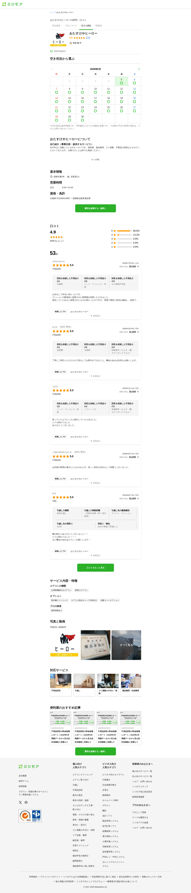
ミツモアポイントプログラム (89, 881)
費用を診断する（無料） (96, 208)
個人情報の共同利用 (64, 881)
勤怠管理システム (110, 821)
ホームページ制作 (110, 800)
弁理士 (105, 790)
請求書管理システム (111, 852)
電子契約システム (110, 836)
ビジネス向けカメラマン (113, 774)
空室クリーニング (81, 845)
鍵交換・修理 (79, 840)
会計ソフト (107, 816)
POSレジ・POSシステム (113, 857)
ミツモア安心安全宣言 (142, 792)
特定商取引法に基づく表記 (104, 877)
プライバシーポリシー (50, 877)
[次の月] (139, 69)
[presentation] (56, 26)
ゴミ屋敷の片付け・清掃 (84, 830)
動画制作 (106, 795)
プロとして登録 (139, 812)
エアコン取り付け (81, 780)
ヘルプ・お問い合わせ (142, 781)
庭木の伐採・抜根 (81, 800)
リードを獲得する (140, 817)
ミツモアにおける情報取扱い (76, 877)
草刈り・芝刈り (80, 825)
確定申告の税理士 (81, 856)
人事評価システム (110, 841)
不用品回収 (78, 790)
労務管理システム (110, 846)
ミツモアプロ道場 (140, 822)
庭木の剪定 (78, 795)
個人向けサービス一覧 (142, 771)
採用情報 (23, 786)
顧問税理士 (78, 861)
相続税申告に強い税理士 (84, 866)
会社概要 (23, 776)
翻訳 (104, 810)
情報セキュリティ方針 (152, 877)
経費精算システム (110, 831)
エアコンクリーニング (83, 774)
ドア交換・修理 (80, 835)
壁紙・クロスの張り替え (84, 814)
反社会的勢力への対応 (129, 877)
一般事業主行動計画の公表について (121, 881)
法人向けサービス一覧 (142, 776)
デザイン (106, 805)
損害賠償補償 (138, 797)
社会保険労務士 (109, 785)
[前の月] (52, 69)
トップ (53, 12)
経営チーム (24, 781)
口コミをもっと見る (96, 568)
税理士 (76, 850)
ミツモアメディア (140, 786)
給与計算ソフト (109, 826)
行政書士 (106, 780)
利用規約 (33, 877)
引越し (76, 785)
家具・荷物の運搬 (81, 820)
